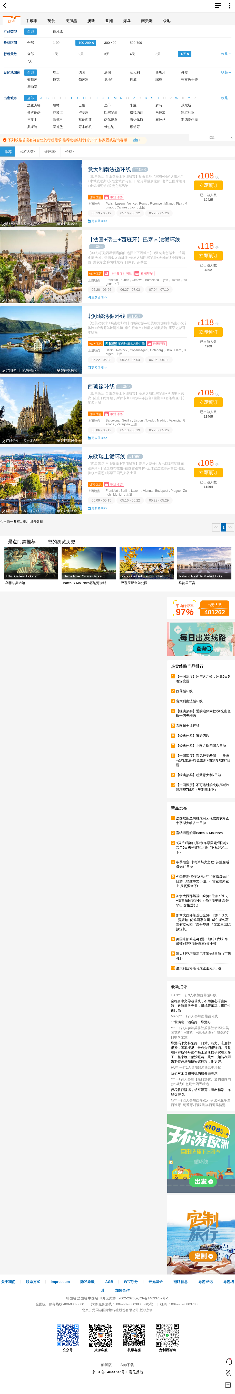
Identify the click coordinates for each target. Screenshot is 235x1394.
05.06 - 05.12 (101, 430)
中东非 (31, 20)
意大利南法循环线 (118, 169)
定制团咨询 (167, 1338)
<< (216, 527)
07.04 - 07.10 (159, 290)
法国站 (82, 1298)
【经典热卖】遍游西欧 (192, 736)
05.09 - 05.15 (101, 500)
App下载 (127, 1365)
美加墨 (71, 20)
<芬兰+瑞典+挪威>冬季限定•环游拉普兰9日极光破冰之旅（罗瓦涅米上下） (202, 847)
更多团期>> (99, 221)
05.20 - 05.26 (159, 213)
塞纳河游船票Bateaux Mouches (199, 833)
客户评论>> (31, 224)
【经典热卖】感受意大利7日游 (198, 775)
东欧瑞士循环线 (115, 456)
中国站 (93, 1298)
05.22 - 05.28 (101, 360)
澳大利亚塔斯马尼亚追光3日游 (198, 968)
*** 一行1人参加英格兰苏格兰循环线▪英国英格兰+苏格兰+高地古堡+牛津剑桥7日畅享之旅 (200, 1032)
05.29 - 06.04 (130, 360)
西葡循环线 (110, 386)
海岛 (127, 20)
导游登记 (205, 1282)
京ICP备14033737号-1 (152, 1298)
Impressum (60, 1282)
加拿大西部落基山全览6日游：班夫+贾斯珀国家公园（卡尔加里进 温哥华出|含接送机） (202, 900)
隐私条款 (87, 1282)
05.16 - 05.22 (130, 213)
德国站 (71, 1298)
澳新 (91, 20)
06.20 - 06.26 (101, 290)
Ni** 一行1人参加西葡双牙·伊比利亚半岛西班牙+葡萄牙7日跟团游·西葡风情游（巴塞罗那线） (200, 1104)
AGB (109, 1282)
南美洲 (147, 20)
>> (230, 527)
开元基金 (156, 1282)
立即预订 (208, 185)
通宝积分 (131, 1282)
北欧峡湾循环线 (115, 316)
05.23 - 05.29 (159, 500)
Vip (135, 140)
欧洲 (11, 21)
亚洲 (109, 20)
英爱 (51, 20)
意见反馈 (136, 1372)
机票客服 (134, 1338)
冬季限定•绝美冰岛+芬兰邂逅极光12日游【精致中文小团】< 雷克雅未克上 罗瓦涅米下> (203, 881)
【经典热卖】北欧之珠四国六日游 (201, 746)
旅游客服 (100, 1338)
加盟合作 (122, 1290)
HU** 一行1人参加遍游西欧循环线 (196, 1067)
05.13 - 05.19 (101, 213)
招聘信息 (180, 1282)
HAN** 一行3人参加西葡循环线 (194, 995)
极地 (167, 20)
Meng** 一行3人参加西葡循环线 (194, 1016)
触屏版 (106, 1365)
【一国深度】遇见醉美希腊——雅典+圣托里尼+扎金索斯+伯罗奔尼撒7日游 (203, 760)
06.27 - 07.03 (130, 290)
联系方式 (33, 1282)
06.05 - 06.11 (159, 360)
